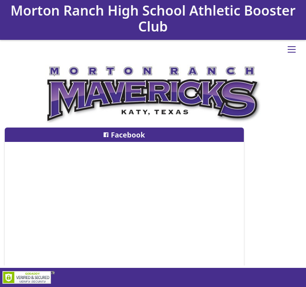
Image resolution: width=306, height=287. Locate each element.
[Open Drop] (291, 49)
